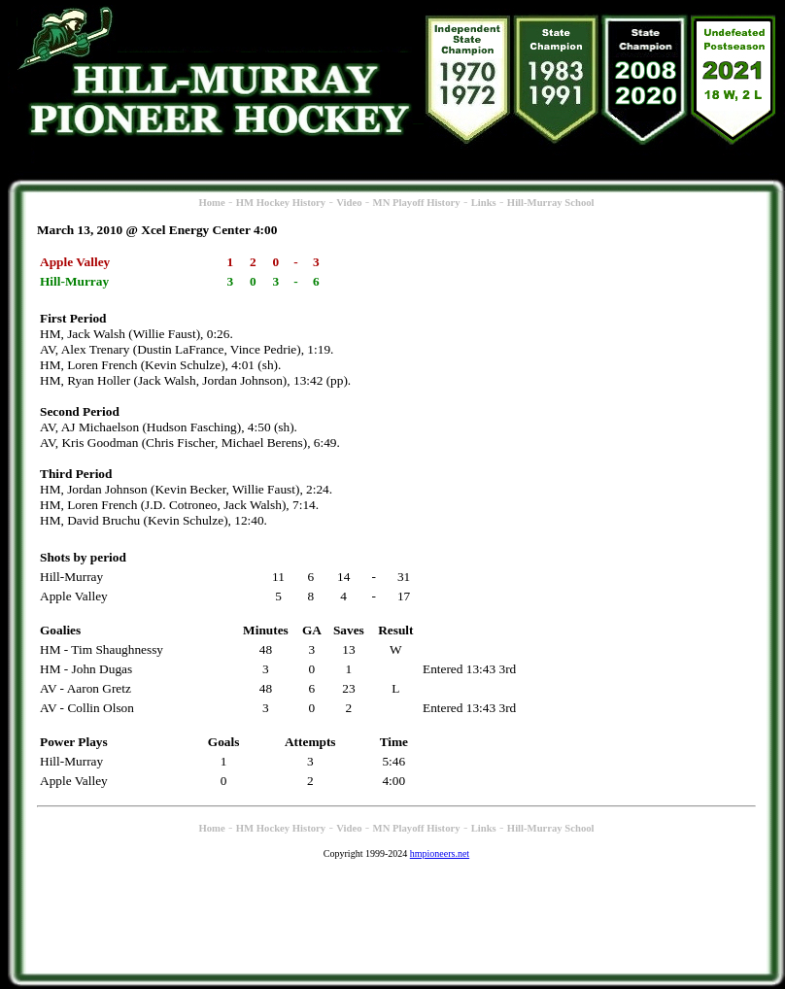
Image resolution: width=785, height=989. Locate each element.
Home (211, 202)
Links (483, 202)
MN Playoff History (417, 202)
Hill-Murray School (551, 202)
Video (348, 202)
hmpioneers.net (439, 853)
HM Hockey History (280, 202)
